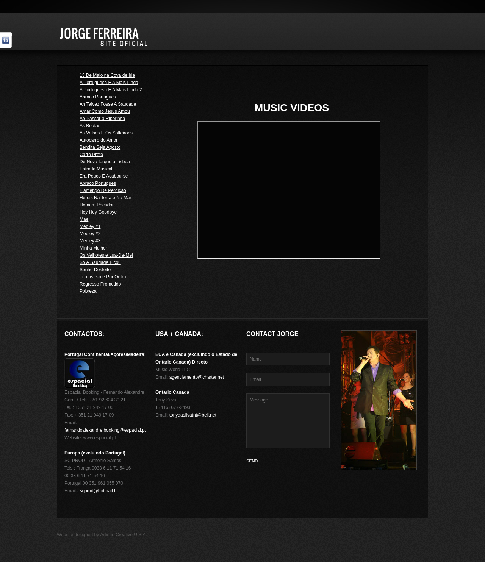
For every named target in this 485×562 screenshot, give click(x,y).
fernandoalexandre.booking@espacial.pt (105, 430)
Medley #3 (90, 241)
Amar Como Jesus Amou (105, 111)
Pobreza (88, 291)
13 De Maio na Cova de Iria (107, 75)
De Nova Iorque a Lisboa (105, 161)
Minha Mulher (93, 248)
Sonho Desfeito (95, 269)
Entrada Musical (96, 169)
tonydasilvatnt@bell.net (192, 415)
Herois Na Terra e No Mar (105, 197)
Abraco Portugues (98, 97)
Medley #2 (90, 233)
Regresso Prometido (100, 284)
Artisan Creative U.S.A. (123, 534)
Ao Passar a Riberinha (102, 118)
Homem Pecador (97, 205)
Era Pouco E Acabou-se (104, 176)
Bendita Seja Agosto (100, 147)
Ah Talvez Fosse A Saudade (108, 104)
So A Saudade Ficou (100, 262)
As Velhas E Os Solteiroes (106, 133)
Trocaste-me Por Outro (103, 276)
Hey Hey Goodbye (98, 212)
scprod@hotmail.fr (98, 490)
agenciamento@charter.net (196, 377)
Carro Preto (91, 154)
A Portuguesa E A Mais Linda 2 (111, 89)
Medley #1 (90, 226)
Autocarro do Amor (98, 140)
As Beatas (90, 125)
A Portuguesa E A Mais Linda (109, 82)
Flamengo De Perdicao (103, 190)
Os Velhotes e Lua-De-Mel (106, 255)
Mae (84, 219)
